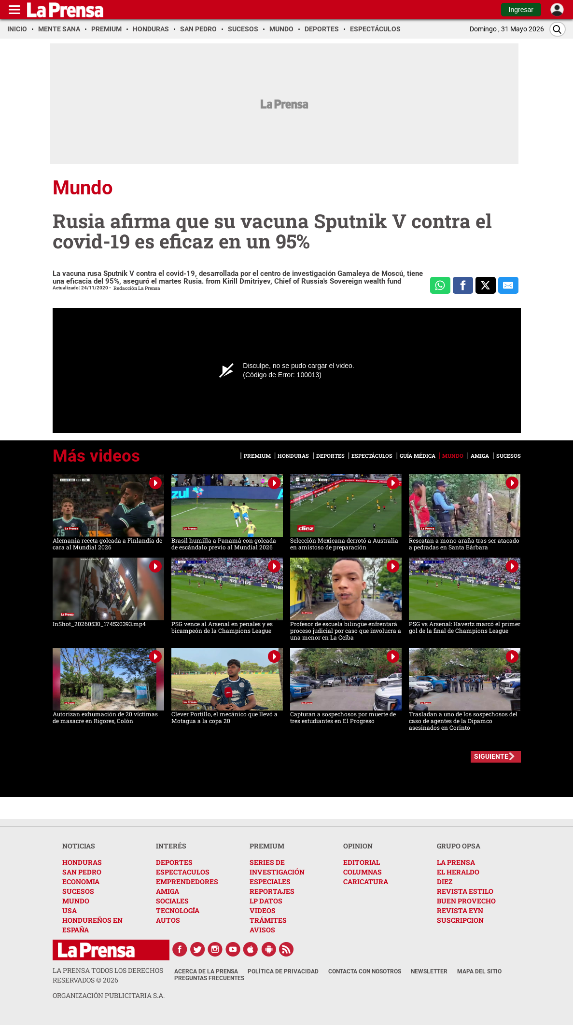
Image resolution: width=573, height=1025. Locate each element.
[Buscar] (557, 29)
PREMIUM (267, 845)
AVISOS (262, 929)
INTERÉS (171, 845)
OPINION (358, 845)
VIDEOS (263, 910)
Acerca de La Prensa (206, 971)
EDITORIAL (361, 862)
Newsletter (429, 971)
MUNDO (75, 900)
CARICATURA (365, 881)
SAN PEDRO (81, 871)
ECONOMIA (80, 881)
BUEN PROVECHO (466, 900)
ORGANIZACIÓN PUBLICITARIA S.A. (109, 995)
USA (69, 910)
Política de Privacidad (283, 971)
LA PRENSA (456, 862)
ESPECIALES (270, 881)
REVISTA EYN (460, 910)
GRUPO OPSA (458, 845)
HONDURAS (82, 862)
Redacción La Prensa (136, 288)
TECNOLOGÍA (177, 910)
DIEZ (444, 881)
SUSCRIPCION (460, 920)
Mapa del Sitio (479, 971)
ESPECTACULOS (183, 871)
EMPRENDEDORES (187, 881)
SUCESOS (78, 891)
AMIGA (167, 891)
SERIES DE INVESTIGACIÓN (277, 867)
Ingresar (521, 10)
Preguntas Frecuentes (209, 978)
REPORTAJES (272, 891)
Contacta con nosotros (364, 971)
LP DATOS (266, 900)
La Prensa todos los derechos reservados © (108, 975)
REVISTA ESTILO (465, 891)
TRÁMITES (268, 920)
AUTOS (168, 920)
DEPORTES (174, 862)
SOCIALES (172, 900)
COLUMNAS (362, 871)
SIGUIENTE (491, 756)
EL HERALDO (458, 871)
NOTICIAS (78, 845)
